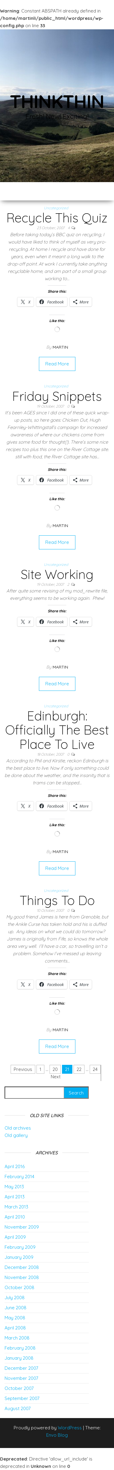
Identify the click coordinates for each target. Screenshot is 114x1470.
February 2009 (20, 1247)
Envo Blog (57, 1435)
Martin (60, 347)
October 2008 (19, 1287)
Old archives (18, 1128)
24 (95, 1069)
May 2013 (14, 1187)
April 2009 (15, 1237)
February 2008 (20, 1348)
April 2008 (15, 1328)
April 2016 (15, 1166)
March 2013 (16, 1207)
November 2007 (21, 1378)
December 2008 (22, 1267)
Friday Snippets (57, 396)
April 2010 (15, 1217)
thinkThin (57, 101)
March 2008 (17, 1338)
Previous (23, 1069)
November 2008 (22, 1277)
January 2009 (19, 1257)
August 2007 (18, 1408)
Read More (57, 364)
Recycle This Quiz (57, 218)
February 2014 (19, 1176)
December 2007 (21, 1368)
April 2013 (15, 1197)
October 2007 (19, 1388)
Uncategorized (56, 208)
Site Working (57, 574)
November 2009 (22, 1227)
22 (79, 1069)
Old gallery (16, 1135)
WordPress (70, 1428)
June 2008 (15, 1308)
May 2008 (15, 1318)
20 (55, 1069)
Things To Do (57, 900)
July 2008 (15, 1297)
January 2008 (19, 1358)
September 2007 (22, 1398)
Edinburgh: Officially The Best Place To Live (57, 730)
